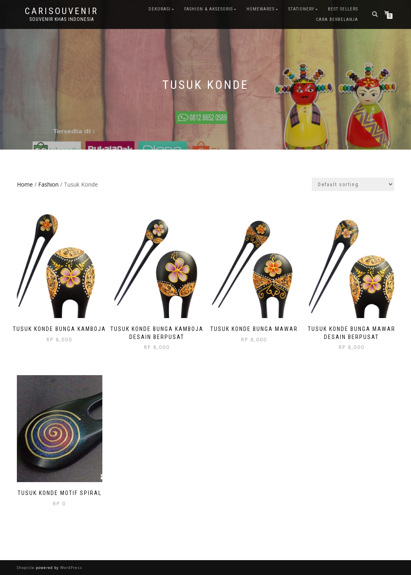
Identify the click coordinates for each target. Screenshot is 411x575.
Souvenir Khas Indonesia (61, 19)
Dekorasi (160, 9)
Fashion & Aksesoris (208, 9)
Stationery (301, 9)
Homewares (260, 9)
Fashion (48, 184)
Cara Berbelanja (337, 19)
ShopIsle (26, 567)
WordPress (70, 567)
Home (25, 184)
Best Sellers (343, 9)
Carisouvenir (61, 11)
